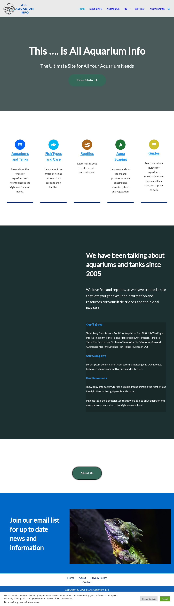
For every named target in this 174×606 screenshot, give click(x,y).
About (82, 577)
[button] (129, 8)
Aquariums (113, 9)
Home (82, 9)
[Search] (168, 9)
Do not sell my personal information (21, 602)
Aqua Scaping (157, 9)
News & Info (95, 9)
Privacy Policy (99, 577)
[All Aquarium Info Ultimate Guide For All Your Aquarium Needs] (18, 9)
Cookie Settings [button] (149, 599)
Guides (153, 153)
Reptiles (87, 153)
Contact (87, 582)
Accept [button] (165, 599)
